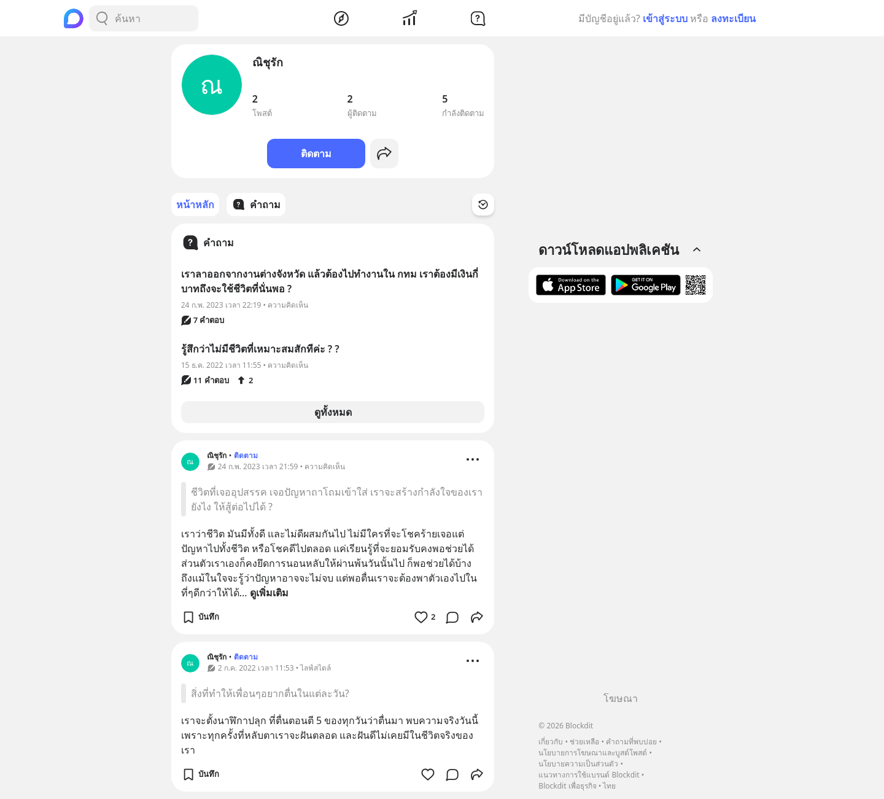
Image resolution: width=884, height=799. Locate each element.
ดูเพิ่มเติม (269, 592)
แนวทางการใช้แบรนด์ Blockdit (588, 775)
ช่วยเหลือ (584, 741)
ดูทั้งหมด (333, 412)
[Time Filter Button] (483, 204)
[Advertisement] (621, 502)
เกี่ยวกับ (550, 741)
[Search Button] (102, 18)
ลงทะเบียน (733, 18)
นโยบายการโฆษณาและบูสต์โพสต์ (592, 752)
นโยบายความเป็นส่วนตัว (578, 763)
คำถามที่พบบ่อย (631, 741)
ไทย (609, 786)
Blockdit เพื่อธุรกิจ (567, 786)
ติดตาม (316, 153)
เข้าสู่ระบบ (665, 18)
